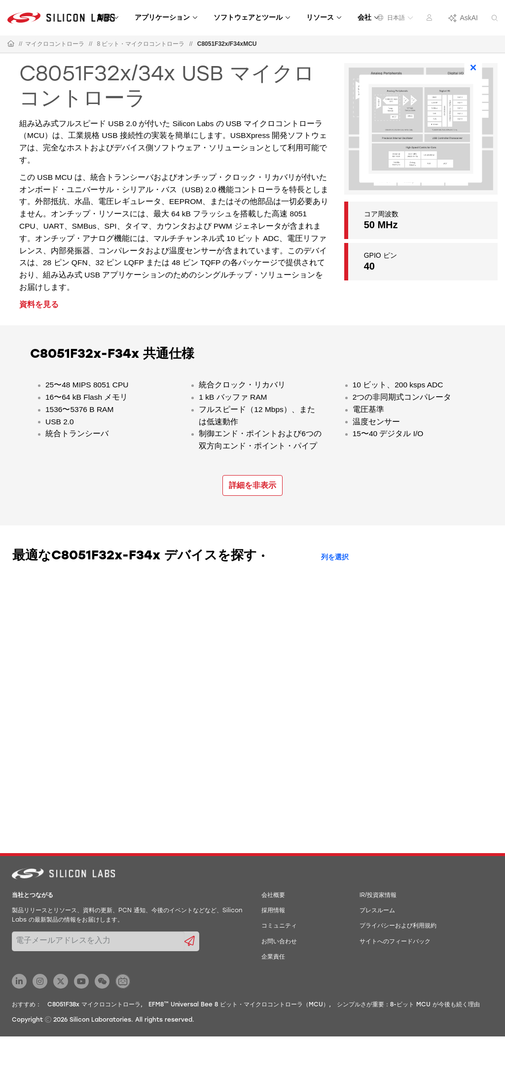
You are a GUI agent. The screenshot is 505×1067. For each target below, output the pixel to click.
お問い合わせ (279, 942)
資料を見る (39, 304)
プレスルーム (377, 911)
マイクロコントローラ (54, 43)
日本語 (395, 17)
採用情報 (273, 911)
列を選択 (335, 557)
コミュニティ (279, 926)
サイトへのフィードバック (395, 942)
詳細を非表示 (252, 485)
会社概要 (273, 895)
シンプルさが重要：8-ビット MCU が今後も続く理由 (408, 1005)
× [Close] (473, 67)
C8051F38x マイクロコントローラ (94, 1005)
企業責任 (273, 957)
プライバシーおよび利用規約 (398, 926)
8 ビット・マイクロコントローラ (140, 43)
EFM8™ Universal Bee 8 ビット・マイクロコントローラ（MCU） (238, 1005)
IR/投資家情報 (378, 895)
